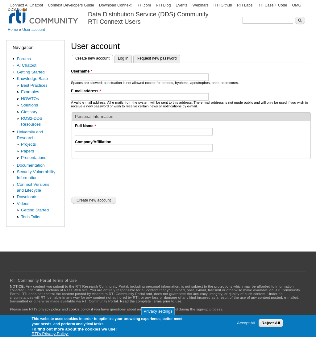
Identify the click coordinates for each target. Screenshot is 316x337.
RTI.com (143, 5)
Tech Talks (30, 216)
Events (181, 5)
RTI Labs (244, 5)
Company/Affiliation (93, 142)
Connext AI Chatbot (26, 5)
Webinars (200, 5)
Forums (24, 58)
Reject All (270, 323)
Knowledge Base (32, 78)
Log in (123, 58)
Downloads (27, 196)
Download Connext (115, 5)
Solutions (29, 105)
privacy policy (50, 309)
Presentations (33, 157)
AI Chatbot (26, 65)
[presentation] (118, 177)
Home (13, 29)
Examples (30, 91)
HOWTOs (30, 98)
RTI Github (223, 5)
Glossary (29, 112)
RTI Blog (163, 5)
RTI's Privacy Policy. (50, 333)
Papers (27, 151)
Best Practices (34, 85)
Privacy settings (157, 311)
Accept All (246, 323)
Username (81, 71)
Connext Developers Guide (71, 5)
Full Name (85, 126)
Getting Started (30, 72)
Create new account (94, 57)
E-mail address (86, 91)
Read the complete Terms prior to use (150, 301)
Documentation (30, 165)
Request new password (157, 58)
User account (33, 29)
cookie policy (79, 309)
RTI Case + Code (272, 5)
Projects (28, 144)
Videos (23, 203)
